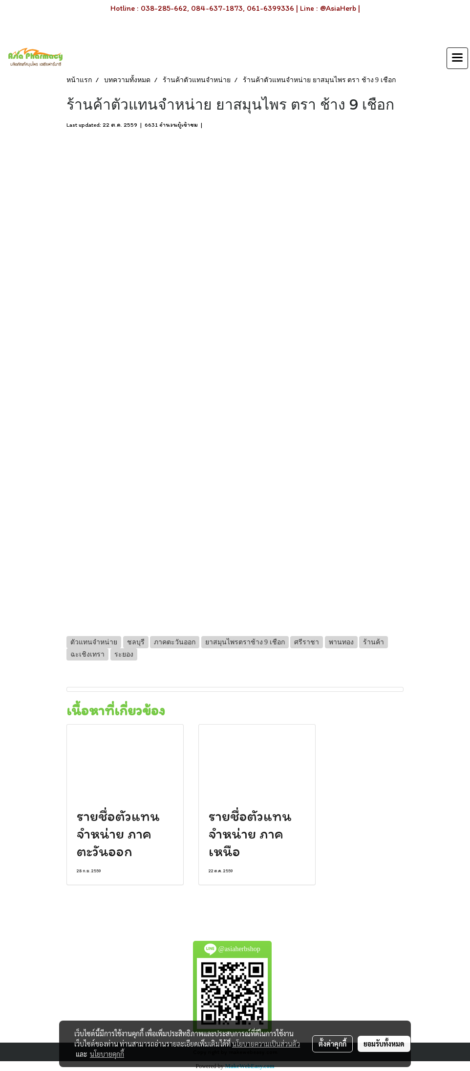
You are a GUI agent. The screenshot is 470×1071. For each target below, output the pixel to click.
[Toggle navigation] (457, 58)
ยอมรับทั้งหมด (384, 1043)
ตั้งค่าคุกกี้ (332, 1043)
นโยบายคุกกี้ (107, 1053)
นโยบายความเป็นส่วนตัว (266, 1043)
